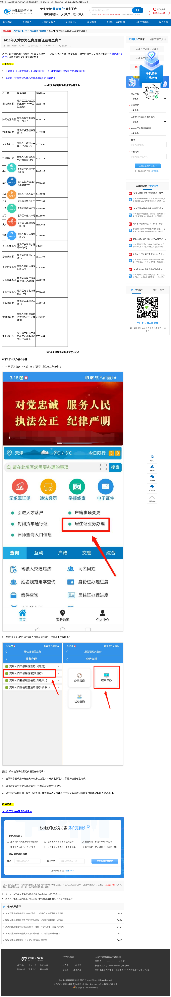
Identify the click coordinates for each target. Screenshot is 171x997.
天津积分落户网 (21, 31)
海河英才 (91, 22)
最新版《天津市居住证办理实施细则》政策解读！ (31, 78)
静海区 (43, 31)
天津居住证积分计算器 (147, 49)
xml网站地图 (68, 957)
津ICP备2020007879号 (93, 984)
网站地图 (44, 970)
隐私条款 (21, 970)
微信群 (78, 965)
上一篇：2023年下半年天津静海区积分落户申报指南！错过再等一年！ (32, 894)
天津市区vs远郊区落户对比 (131, 15)
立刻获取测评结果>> (148, 166)
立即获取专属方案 (105, 861)
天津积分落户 (48, 22)
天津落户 (26, 22)
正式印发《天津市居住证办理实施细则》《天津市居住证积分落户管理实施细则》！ (48, 71)
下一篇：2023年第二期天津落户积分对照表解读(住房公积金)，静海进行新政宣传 (37, 899)
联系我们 (32, 970)
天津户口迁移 (142, 22)
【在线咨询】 (110, 885)
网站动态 (32, 966)
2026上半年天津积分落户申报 (108, 15)
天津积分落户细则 (115, 22)
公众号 (66, 965)
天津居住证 (71, 22)
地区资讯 (34, 31)
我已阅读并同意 (64, 871)
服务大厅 (77, 970)
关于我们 (21, 966)
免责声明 (44, 966)
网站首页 (7, 22)
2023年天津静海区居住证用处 (17, 811)
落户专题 (163, 22)
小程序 (66, 970)
